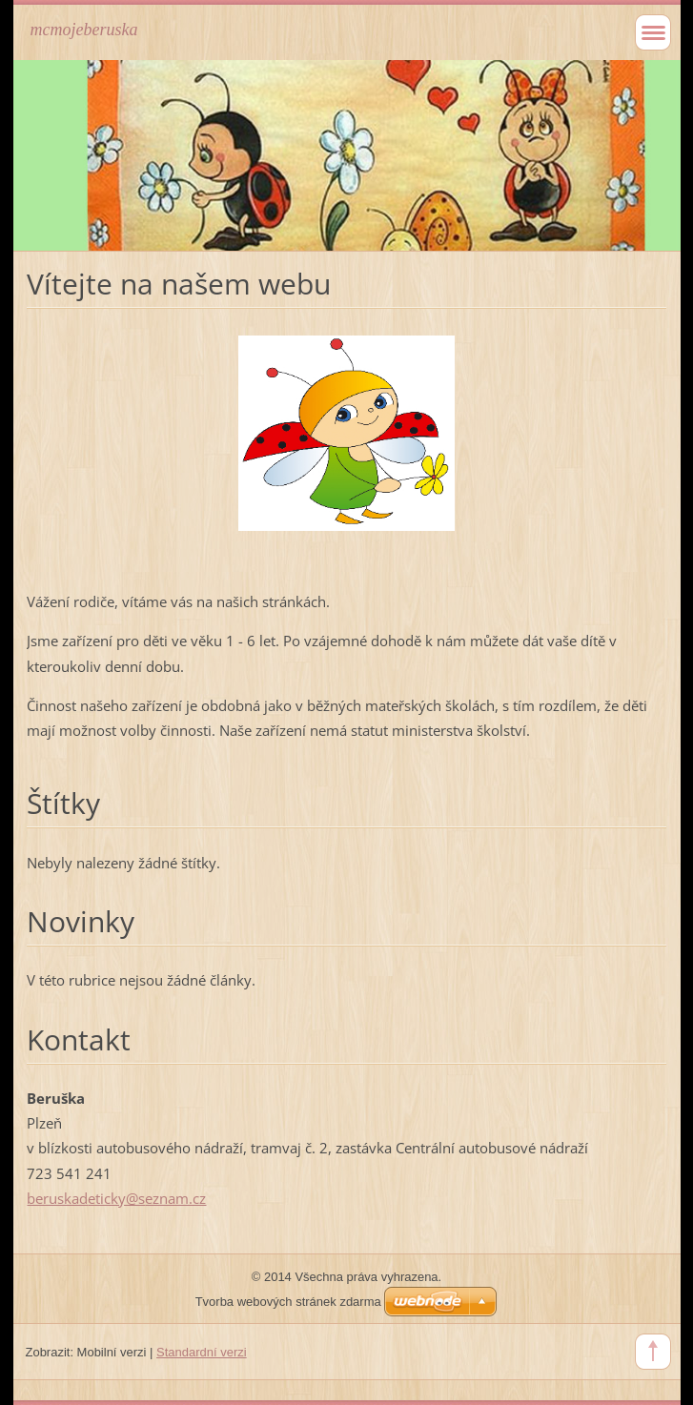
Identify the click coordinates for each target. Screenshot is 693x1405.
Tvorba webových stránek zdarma (288, 1301)
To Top (653, 1352)
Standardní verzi (201, 1352)
